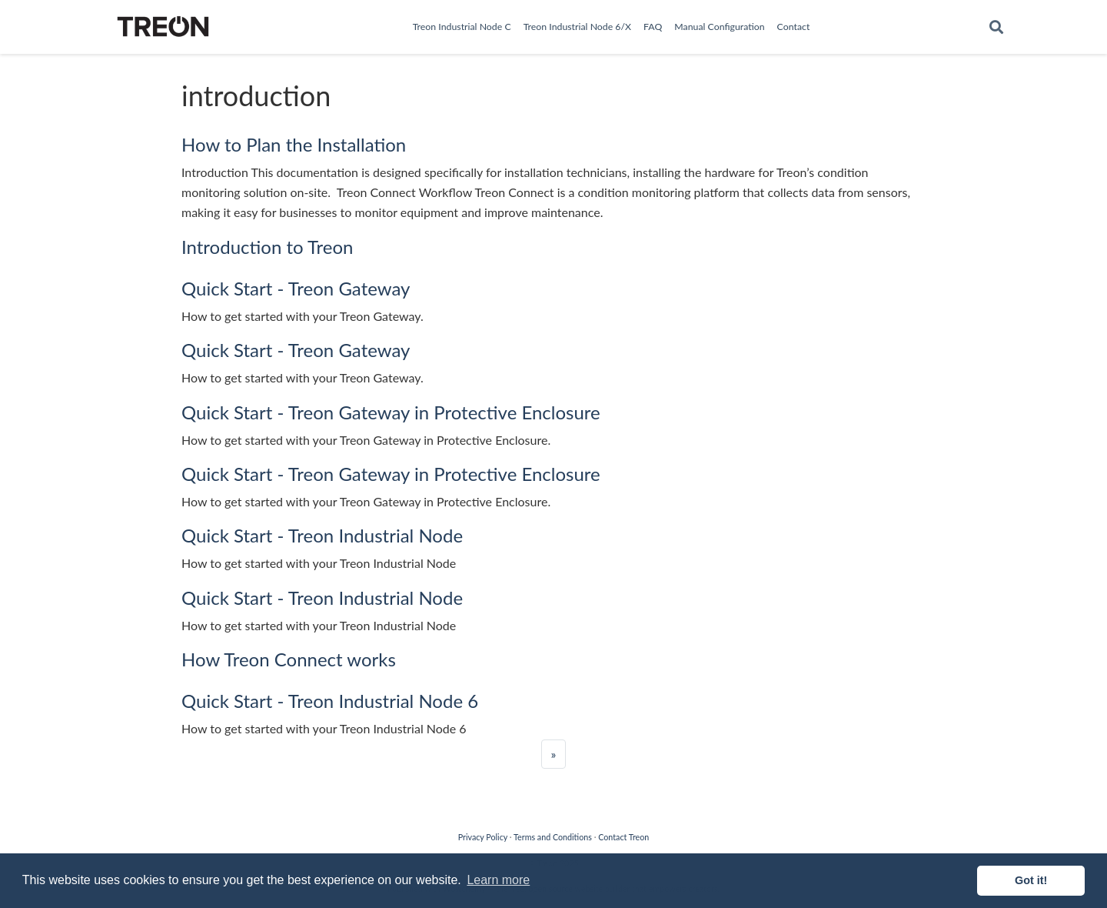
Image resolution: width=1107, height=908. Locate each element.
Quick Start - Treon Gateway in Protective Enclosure (390, 412)
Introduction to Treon (267, 246)
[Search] (996, 27)
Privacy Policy (482, 837)
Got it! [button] (1031, 880)
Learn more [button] (498, 879)
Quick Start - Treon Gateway (295, 288)
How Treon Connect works (288, 659)
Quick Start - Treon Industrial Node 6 (329, 700)
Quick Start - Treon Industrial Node (322, 535)
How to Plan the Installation (293, 144)
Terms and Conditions (553, 837)
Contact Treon (623, 837)
